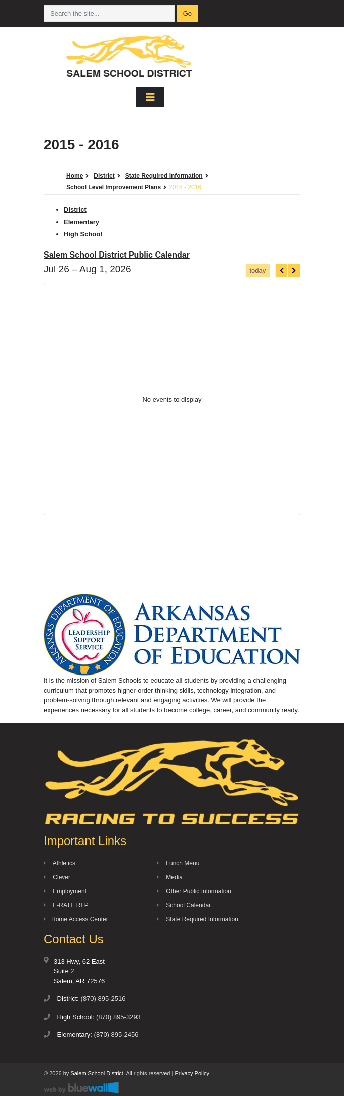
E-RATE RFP (66, 905)
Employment (65, 891)
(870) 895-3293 (118, 1017)
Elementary (81, 222)
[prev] (281, 270)
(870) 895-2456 (116, 1034)
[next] (293, 270)
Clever (57, 877)
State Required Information (197, 919)
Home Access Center (76, 919)
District (75, 209)
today (257, 270)
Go (187, 13)
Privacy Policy (192, 1073)
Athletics (59, 863)
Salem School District (96, 1073)
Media (170, 877)
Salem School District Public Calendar (117, 254)
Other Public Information (194, 891)
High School (83, 234)
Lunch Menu (178, 863)
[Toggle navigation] (150, 97)
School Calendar (184, 905)
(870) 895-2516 (103, 998)
